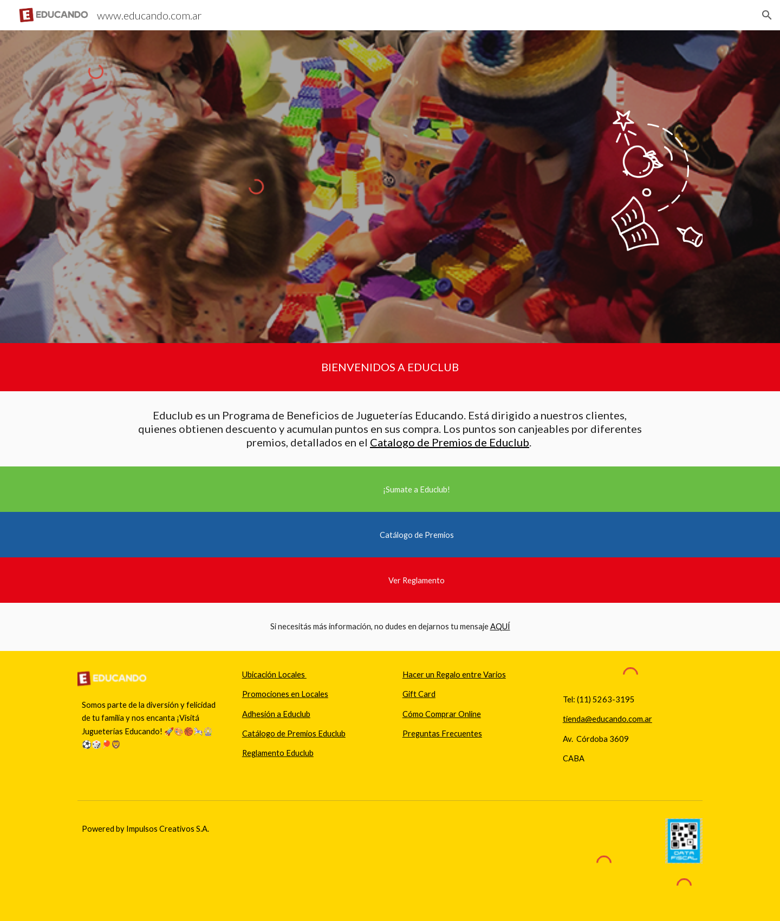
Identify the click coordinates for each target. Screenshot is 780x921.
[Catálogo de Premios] (416, 534)
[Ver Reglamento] (416, 580)
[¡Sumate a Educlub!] (416, 489)
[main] (390, 367)
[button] (767, 15)
